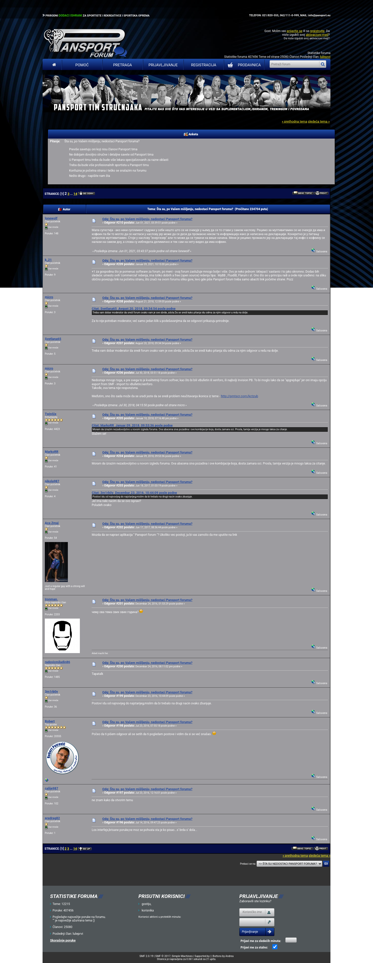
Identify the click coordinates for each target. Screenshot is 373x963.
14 (75, 194)
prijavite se (294, 31)
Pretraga (122, 65)
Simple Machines (182, 956)
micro (49, 297)
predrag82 (52, 818)
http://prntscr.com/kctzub (239, 396)
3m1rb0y (51, 691)
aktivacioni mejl (317, 35)
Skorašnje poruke (63, 940)
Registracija (203, 65)
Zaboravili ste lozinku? (255, 901)
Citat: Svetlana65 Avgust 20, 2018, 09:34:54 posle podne (133, 308)
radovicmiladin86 (57, 662)
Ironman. (51, 599)
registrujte (317, 31)
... (71, 194)
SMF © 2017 (162, 956)
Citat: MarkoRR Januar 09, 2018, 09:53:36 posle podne (132, 425)
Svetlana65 (53, 339)
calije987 (51, 788)
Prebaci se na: (248, 863)
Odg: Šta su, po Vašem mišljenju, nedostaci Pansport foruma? (147, 219)
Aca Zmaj (52, 523)
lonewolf (51, 218)
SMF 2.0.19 (146, 956)
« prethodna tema (294, 121)
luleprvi (325, 57)
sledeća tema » (319, 121)
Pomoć (82, 65)
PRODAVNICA (243, 65)
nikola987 (52, 481)
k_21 (48, 260)
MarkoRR (51, 451)
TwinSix (50, 414)
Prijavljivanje (162, 65)
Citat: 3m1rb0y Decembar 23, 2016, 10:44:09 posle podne (134, 493)
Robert (50, 721)
